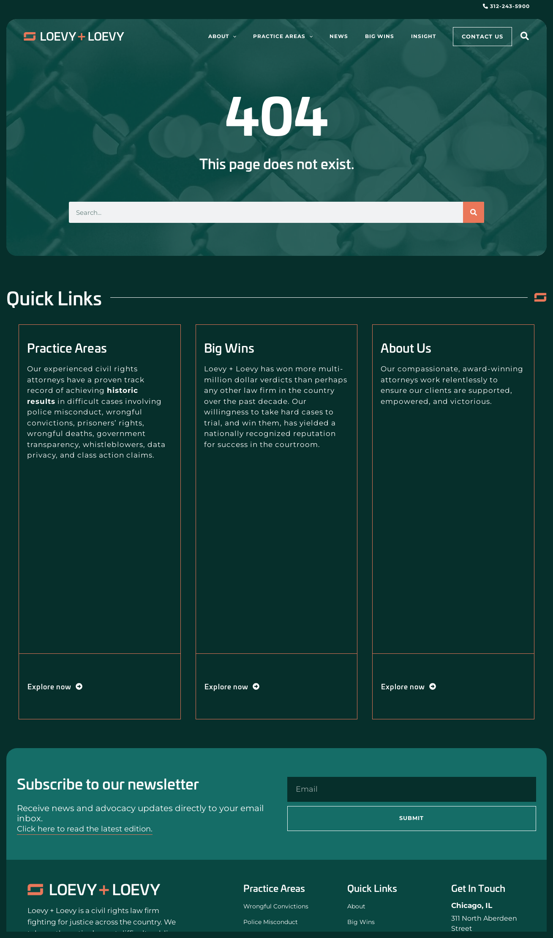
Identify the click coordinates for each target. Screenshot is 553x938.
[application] (270, 36)
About (357, 906)
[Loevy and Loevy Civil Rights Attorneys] (94, 889)
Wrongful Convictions (279, 906)
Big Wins (362, 923)
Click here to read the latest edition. (91, 828)
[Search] (473, 212)
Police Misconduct (274, 923)
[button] (525, 37)
